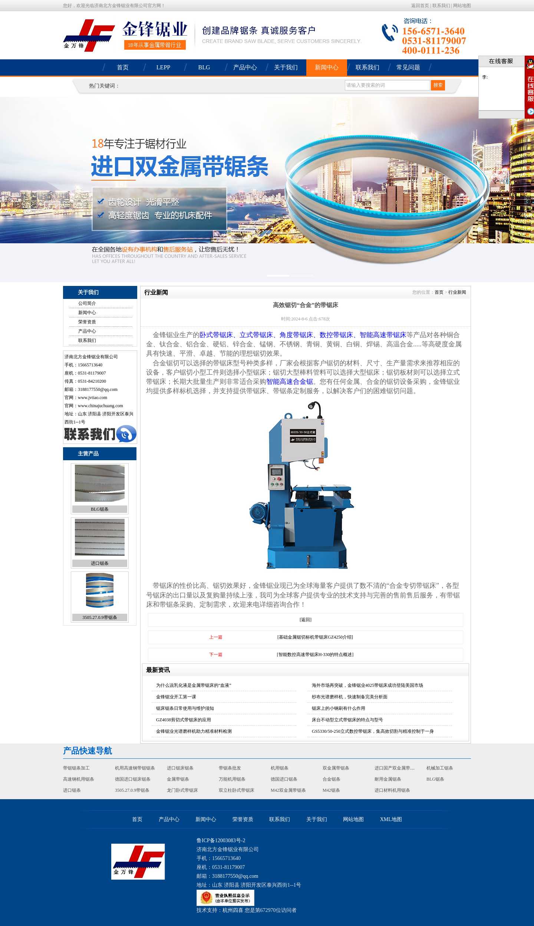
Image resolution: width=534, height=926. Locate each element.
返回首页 (420, 5)
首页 (123, 67)
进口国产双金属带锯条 (397, 768)
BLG (204, 67)
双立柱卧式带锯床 (236, 790)
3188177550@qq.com (98, 389)
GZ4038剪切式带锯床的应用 (183, 719)
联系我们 (441, 5)
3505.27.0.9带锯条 (100, 617)
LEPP (163, 67)
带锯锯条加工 (76, 768)
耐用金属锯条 (388, 779)
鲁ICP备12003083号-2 (221, 840)
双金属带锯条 (336, 768)
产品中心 (245, 67)
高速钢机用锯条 (78, 779)
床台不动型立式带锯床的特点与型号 (347, 719)
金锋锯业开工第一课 (176, 696)
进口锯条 (100, 563)
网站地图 (462, 5)
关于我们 (286, 67)
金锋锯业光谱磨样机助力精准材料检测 (194, 731)
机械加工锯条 (439, 768)
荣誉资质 (87, 321)
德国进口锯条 (284, 779)
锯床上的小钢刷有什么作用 (338, 708)
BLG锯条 (100, 509)
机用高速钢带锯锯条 (135, 768)
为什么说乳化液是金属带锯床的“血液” (193, 685)
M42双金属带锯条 (288, 790)
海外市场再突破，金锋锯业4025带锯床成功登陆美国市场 (367, 685)
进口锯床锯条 (180, 768)
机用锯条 (280, 768)
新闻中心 (327, 67)
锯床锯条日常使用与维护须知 (185, 708)
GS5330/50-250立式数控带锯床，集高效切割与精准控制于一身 (373, 731)
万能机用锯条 (232, 779)
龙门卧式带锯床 (182, 790)
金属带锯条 (178, 779)
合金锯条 (331, 779)
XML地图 (391, 819)
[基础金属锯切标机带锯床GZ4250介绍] (315, 637)
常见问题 (408, 67)
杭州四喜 (232, 910)
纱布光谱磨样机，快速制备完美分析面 (350, 696)
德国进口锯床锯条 (133, 779)
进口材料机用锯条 (392, 790)
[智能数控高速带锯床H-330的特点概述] (315, 654)
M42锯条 (331, 790)
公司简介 (87, 303)
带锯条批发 (230, 768)
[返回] (306, 619)
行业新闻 (457, 292)
